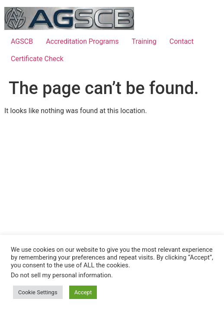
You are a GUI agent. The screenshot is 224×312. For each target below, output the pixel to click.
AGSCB (22, 41)
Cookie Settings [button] (38, 292)
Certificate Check (37, 59)
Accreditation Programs (82, 41)
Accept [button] (83, 292)
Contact (182, 41)
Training (144, 41)
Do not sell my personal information (61, 275)
